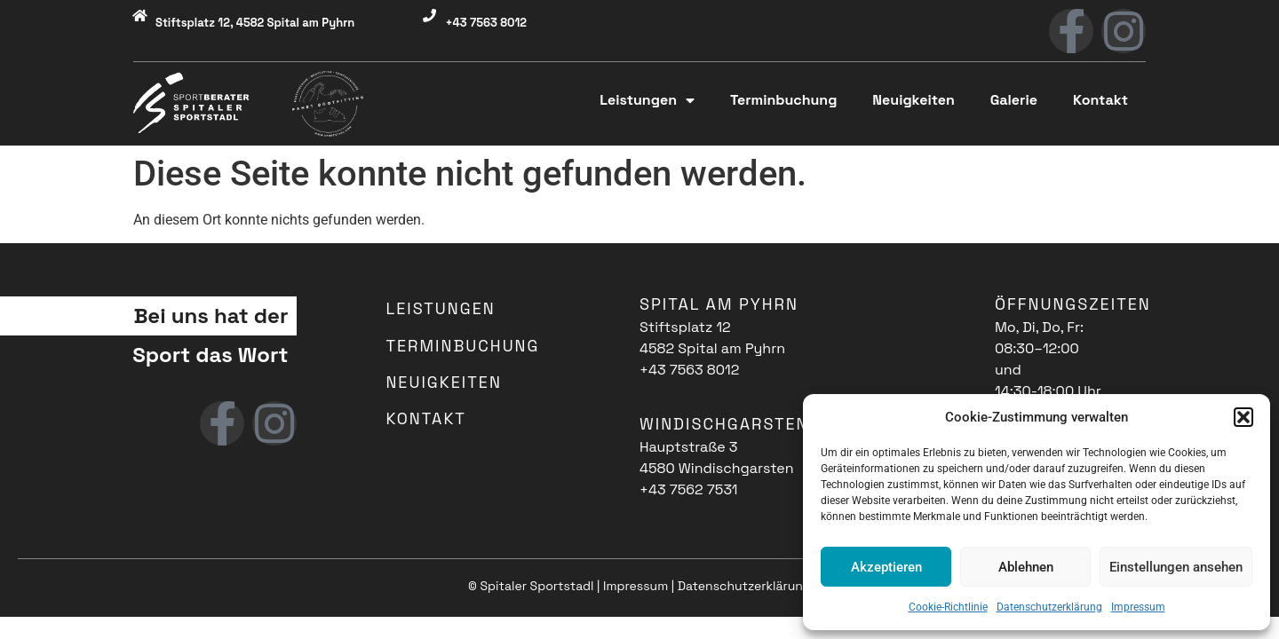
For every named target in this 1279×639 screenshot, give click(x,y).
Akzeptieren (886, 567)
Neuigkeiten (913, 100)
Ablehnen (1025, 567)
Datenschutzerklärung (1049, 607)
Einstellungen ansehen (1176, 567)
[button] (1243, 417)
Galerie (1013, 100)
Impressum (1138, 607)
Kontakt (1100, 100)
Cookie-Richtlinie (948, 607)
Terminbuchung (783, 100)
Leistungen (647, 100)
